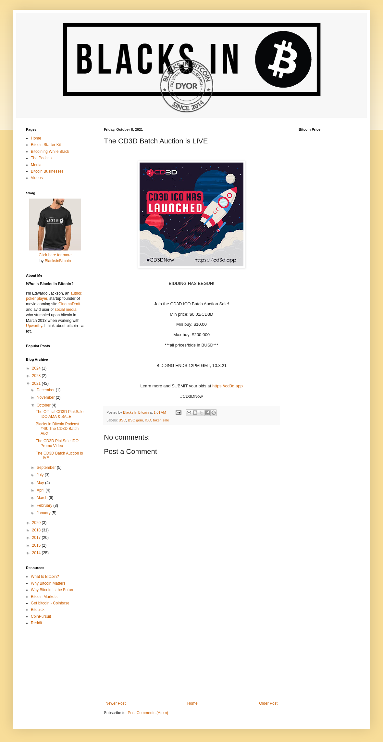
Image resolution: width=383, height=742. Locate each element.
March (43, 497)
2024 (37, 368)
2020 (37, 522)
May (41, 482)
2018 (37, 530)
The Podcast (42, 158)
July (41, 475)
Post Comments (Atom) (148, 713)
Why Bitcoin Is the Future (52, 590)
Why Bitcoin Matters (48, 583)
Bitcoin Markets (44, 596)
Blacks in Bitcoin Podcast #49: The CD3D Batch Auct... (57, 429)
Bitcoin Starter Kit (46, 144)
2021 (37, 383)
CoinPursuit (41, 616)
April (41, 490)
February (45, 505)
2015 (37, 545)
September (47, 467)
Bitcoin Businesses (47, 171)
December (46, 390)
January (44, 513)
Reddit (36, 623)
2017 (37, 537)
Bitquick (37, 609)
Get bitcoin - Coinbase (50, 603)
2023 (37, 375)
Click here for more (55, 255)
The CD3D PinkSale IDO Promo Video (57, 443)
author (75, 293)
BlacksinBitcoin (58, 261)
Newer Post (115, 703)
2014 (37, 553)
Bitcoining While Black (50, 151)
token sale (161, 420)
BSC (122, 420)
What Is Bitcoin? (45, 576)
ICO (148, 420)
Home (192, 703)
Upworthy (34, 325)
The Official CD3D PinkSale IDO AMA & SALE (59, 414)
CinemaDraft (69, 304)
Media (36, 165)
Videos (37, 178)
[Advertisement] (191, 647)
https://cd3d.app (227, 385)
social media (66, 309)
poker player (36, 298)
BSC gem (135, 420)
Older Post (268, 703)
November (46, 397)
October (44, 405)
